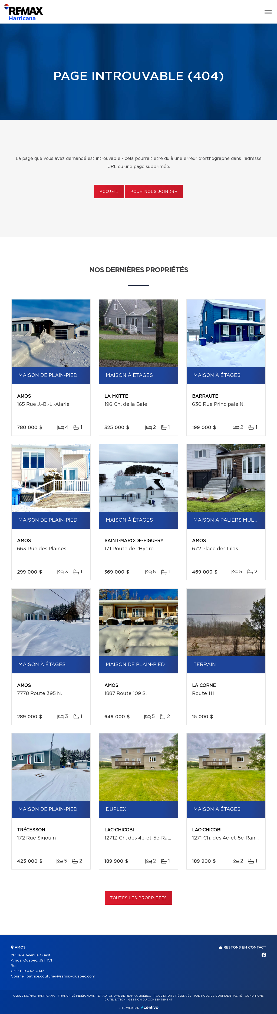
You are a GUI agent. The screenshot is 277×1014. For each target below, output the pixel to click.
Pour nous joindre (153, 192)
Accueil (109, 192)
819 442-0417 (32, 971)
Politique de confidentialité (218, 996)
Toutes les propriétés (138, 898)
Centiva (150, 1007)
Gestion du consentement (150, 999)
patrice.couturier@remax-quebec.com (61, 976)
